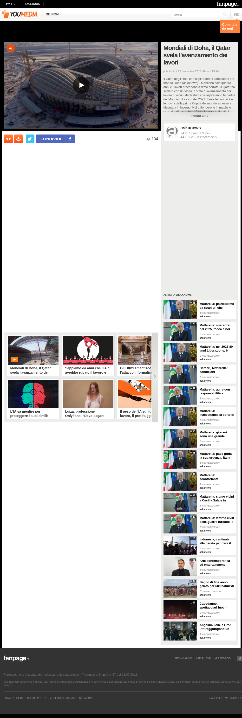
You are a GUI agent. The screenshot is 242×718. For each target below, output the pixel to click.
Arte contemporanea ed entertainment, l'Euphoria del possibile (215, 563)
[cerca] (199, 14)
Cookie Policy (36, 698)
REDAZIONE (86, 698)
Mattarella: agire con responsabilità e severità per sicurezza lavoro (216, 391)
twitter (12, 3)
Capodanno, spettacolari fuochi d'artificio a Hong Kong (217, 605)
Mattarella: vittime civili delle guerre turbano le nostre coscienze (217, 520)
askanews (191, 127)
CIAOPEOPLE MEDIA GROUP (225, 698)
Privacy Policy (13, 698)
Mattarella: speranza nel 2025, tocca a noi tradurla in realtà (215, 327)
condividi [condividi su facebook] (50, 138)
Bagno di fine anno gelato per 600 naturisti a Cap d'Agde (217, 584)
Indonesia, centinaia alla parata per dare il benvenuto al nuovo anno (215, 541)
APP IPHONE (203, 658)
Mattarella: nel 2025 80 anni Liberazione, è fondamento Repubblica (216, 349)
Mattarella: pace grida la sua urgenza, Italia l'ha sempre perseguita (217, 456)
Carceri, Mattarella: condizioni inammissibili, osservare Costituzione (217, 370)
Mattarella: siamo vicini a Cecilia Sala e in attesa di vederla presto (217, 498)
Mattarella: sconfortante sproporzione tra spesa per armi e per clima (217, 477)
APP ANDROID (222, 658)
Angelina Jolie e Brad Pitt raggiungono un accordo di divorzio (215, 627)
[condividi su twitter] (30, 139)
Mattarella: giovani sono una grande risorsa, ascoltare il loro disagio (214, 434)
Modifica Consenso (63, 698)
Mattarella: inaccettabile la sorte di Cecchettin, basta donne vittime (217, 413)
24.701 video (189, 133)
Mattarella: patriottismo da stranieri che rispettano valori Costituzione (217, 306)
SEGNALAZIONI (183, 658)
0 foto (206, 133)
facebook (32, 3)
